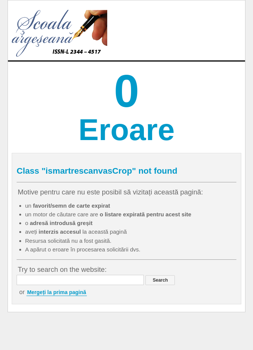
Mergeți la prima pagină (56, 292)
